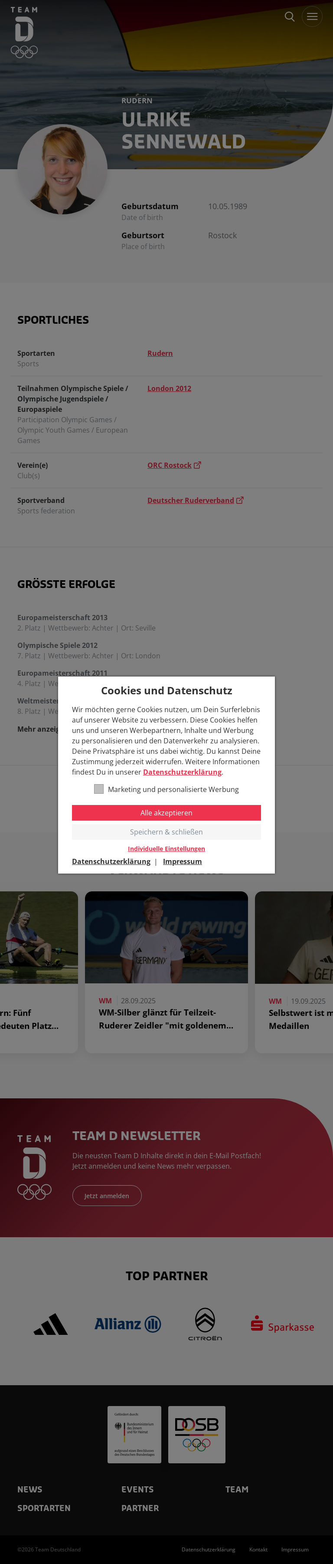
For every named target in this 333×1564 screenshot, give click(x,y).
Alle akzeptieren (166, 813)
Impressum (182, 861)
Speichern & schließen (166, 832)
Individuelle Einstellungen (166, 849)
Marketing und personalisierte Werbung (166, 789)
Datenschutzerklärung (182, 772)
